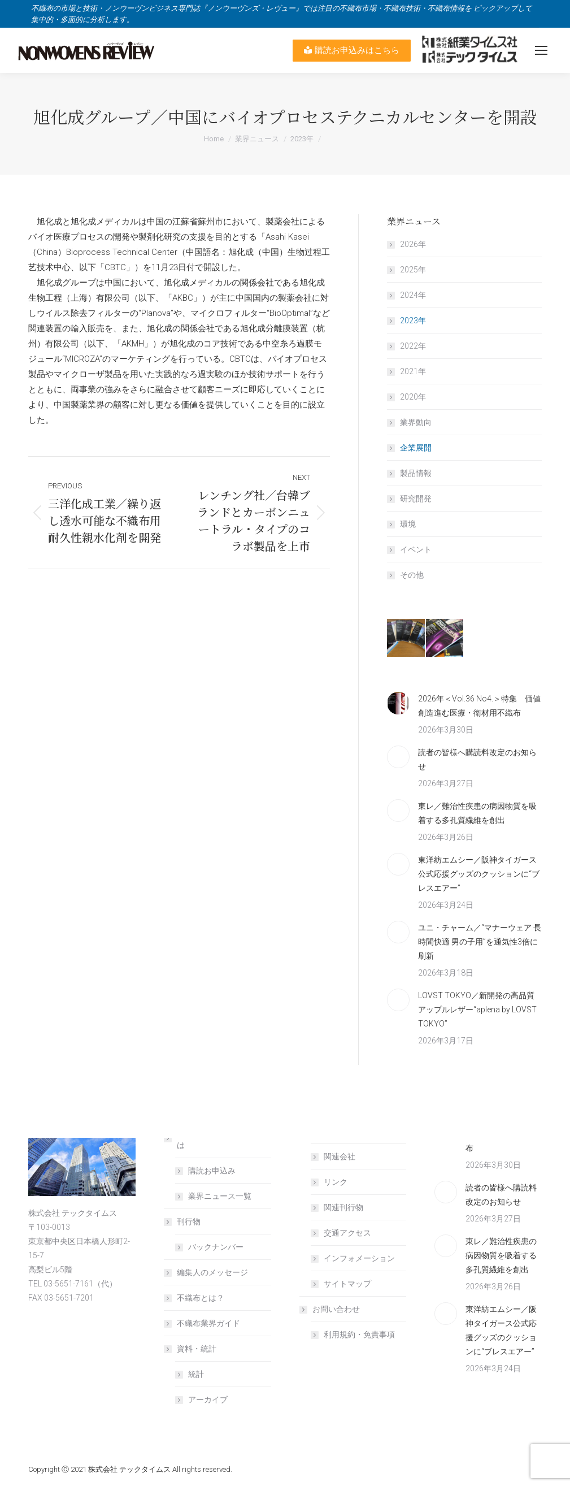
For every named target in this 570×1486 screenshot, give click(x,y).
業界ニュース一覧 (219, 1196)
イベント (416, 549)
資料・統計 (191, 1348)
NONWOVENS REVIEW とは (216, 1138)
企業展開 (416, 447)
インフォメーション (359, 1258)
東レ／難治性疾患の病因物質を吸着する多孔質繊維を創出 (477, 813)
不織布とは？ (200, 1297)
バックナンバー (215, 1246)
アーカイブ (208, 1399)
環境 (408, 523)
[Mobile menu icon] (541, 50)
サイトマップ (347, 1283)
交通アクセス (347, 1232)
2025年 (413, 269)
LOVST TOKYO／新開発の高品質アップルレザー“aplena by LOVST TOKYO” (477, 1009)
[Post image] (398, 703)
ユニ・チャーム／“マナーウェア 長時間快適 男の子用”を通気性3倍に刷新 (479, 941)
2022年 (413, 345)
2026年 (413, 244)
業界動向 (416, 422)
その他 (412, 574)
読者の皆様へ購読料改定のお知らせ (477, 759)
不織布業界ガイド (208, 1323)
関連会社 (339, 1156)
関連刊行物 (343, 1207)
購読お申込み (212, 1170)
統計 (196, 1374)
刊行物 (183, 1221)
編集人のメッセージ (212, 1272)
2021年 (413, 371)
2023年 (413, 320)
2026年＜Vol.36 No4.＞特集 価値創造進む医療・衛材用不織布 (479, 705)
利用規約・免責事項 (359, 1334)
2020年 (413, 396)
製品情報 (416, 473)
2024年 (413, 295)
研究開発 (416, 498)
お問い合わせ (330, 1309)
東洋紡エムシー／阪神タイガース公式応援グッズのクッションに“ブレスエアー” (478, 874)
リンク (335, 1181)
